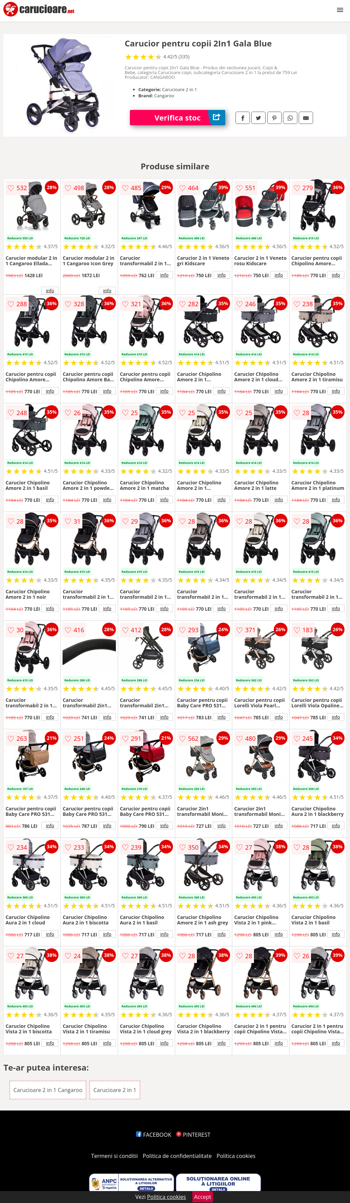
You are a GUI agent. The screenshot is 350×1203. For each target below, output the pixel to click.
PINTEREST (193, 1134)
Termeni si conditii (114, 1156)
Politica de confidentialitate (177, 1156)
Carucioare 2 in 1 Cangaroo (47, 1090)
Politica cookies (236, 1156)
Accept (202, 1197)
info (50, 290)
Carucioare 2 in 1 (114, 1090)
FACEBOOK (153, 1134)
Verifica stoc (189, 117)
